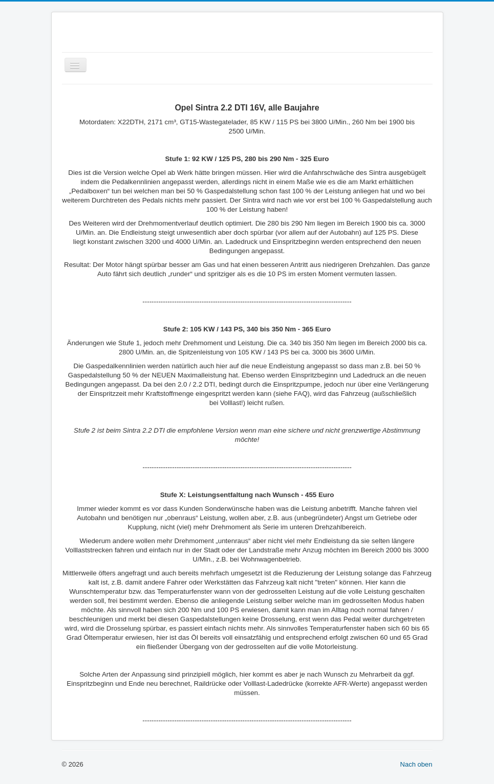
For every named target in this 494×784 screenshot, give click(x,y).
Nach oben (416, 764)
